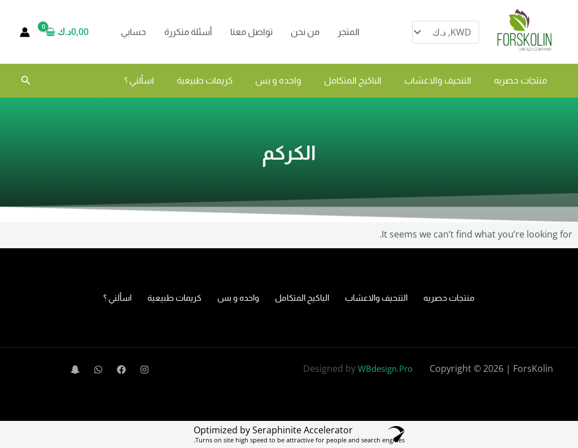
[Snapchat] (75, 369)
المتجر (349, 32)
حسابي (133, 32)
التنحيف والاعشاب (437, 80)
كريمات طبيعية (205, 80)
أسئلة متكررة (188, 32)
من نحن (305, 32)
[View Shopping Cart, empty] (70, 32)
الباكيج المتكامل (353, 80)
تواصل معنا (251, 32)
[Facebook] (121, 369)
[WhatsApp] (98, 369)
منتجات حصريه (520, 80)
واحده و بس (278, 80)
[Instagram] (144, 369)
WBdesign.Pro (385, 368)
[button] (25, 80)
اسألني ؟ (139, 80)
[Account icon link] (25, 32)
